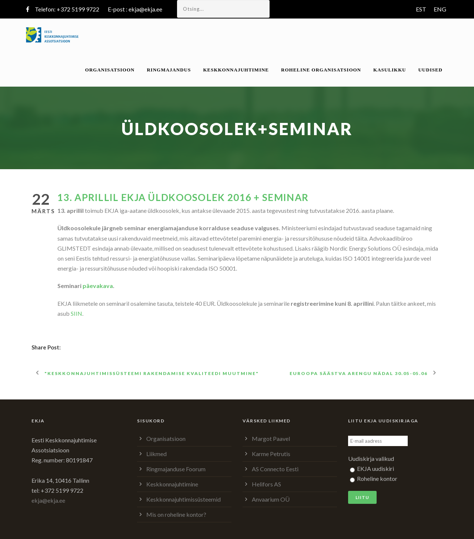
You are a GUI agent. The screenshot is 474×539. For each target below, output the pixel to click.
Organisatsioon (110, 70)
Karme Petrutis (271, 453)
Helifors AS (266, 484)
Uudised (430, 70)
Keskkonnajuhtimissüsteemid (183, 499)
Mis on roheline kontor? (176, 514)
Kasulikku (389, 70)
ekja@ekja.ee (145, 9)
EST (421, 9)
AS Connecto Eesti (275, 468)
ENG (440, 9)
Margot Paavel (271, 438)
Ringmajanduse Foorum (176, 468)
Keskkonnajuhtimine (236, 70)
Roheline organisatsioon (321, 70)
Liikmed (156, 453)
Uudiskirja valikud (371, 458)
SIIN (76, 313)
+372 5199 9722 (78, 9)
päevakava (98, 285)
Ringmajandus (169, 70)
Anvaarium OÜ (271, 499)
